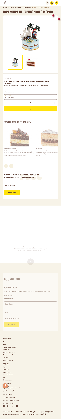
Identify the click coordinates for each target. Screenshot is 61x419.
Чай (4, 377)
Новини (5, 344)
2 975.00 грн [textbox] (9, 98)
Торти (4, 367)
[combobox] (30, 91)
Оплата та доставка (9, 352)
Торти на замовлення (15, 7)
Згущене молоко (8, 375)
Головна (5, 7)
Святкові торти (27, 7)
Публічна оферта (8, 360)
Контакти (5, 357)
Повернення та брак (9, 355)
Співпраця (6, 349)
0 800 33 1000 (10, 403)
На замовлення (7, 380)
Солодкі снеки (7, 372)
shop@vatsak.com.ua (12, 400)
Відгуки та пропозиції (9, 347)
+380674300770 (10, 398)
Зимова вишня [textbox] (10, 92)
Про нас (5, 342)
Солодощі (6, 369)
